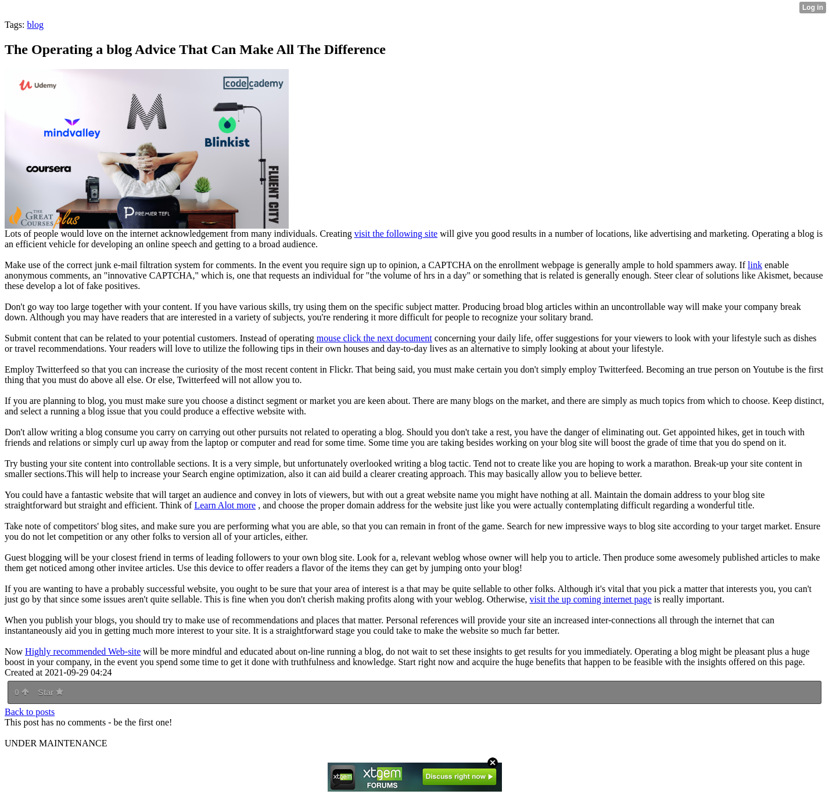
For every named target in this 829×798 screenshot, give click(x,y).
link (755, 265)
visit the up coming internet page (591, 599)
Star (50, 692)
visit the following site (396, 234)
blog (35, 25)
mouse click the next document (374, 338)
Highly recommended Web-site (83, 651)
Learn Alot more (225, 505)
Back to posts (30, 712)
